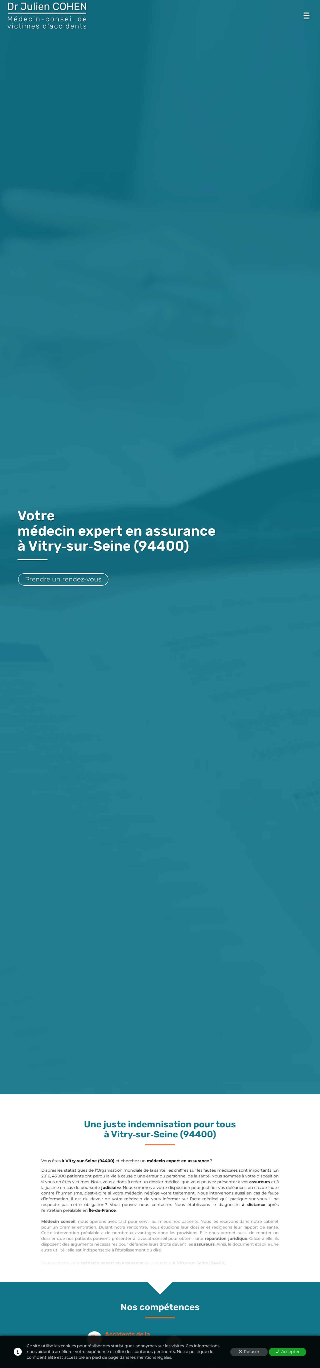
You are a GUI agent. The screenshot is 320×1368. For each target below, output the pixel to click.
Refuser (249, 1351)
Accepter (288, 1351)
